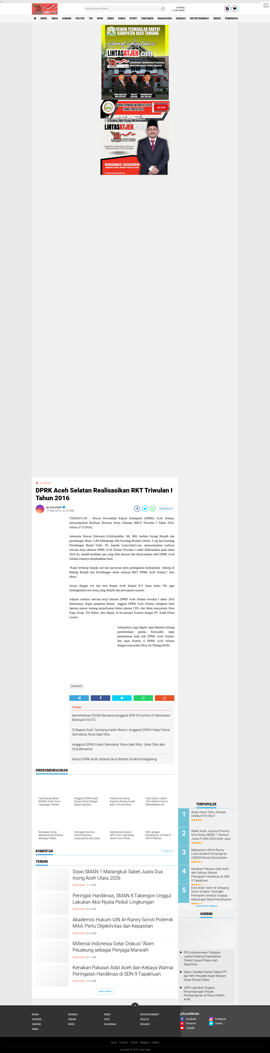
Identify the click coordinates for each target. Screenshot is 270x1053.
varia (54, 18)
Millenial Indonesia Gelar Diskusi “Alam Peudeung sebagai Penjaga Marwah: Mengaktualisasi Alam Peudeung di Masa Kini (121, 950)
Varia (114, 1042)
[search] (124, 8)
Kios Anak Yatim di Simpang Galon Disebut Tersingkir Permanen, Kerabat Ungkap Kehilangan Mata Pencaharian (211, 893)
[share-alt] (79, 698)
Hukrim (123, 1042)
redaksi (145, 1024)
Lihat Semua (105, 991)
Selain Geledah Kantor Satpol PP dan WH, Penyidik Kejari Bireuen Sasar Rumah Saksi (205, 976)
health (144, 1019)
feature (37, 1019)
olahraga (110, 1024)
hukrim (66, 18)
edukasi (181, 18)
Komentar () (166, 508)
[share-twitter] (145, 509)
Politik (133, 1042)
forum (72, 1019)
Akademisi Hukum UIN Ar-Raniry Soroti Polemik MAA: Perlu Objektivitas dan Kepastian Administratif (123, 926)
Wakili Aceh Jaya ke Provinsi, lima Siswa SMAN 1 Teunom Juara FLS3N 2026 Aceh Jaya (210, 835)
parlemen (147, 18)
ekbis (110, 18)
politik (80, 18)
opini (100, 18)
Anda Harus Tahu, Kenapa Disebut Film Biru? (208, 814)
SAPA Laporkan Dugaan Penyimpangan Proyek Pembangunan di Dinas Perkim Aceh (204, 993)
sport (133, 18)
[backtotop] (135, 1006)
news (43, 18)
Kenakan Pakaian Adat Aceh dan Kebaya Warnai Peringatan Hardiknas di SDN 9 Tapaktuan (123, 971)
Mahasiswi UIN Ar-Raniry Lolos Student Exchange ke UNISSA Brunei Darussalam (209, 854)
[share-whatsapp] (153, 509)
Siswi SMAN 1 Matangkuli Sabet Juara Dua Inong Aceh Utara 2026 (118, 875)
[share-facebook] (137, 509)
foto (107, 1019)
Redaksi (144, 1042)
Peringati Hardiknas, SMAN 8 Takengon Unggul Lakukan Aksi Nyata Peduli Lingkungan (122, 899)
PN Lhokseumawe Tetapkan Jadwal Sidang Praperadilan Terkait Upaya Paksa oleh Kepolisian (202, 958)
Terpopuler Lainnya (206, 906)
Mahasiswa (165, 18)
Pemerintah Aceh (235, 18)
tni (91, 18)
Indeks (155, 1042)
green (217, 18)
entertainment (199, 18)
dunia (121, 18)
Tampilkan (167, 851)
